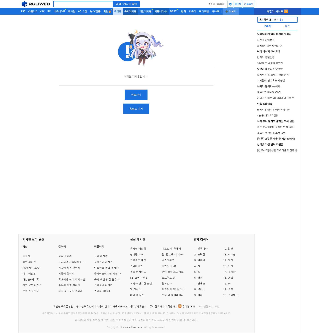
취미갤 (117, 11)
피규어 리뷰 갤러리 (69, 267)
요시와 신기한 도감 (141, 283)
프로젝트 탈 (168, 277)
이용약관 (102, 306)
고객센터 (170, 306)
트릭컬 (201, 254)
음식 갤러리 (65, 256)
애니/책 (216, 11)
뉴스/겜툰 (95, 11)
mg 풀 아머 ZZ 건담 (267, 115)
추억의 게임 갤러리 (69, 285)
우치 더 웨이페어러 (173, 295)
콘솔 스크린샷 (30, 291)
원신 (271, 19)
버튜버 (201, 260)
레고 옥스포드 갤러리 (70, 291)
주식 (230, 289)
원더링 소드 (136, 254)
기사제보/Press (118, 306)
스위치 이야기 (102, 291)
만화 (183, 11)
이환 (200, 295)
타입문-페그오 (31, 279)
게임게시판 (145, 11)
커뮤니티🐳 (160, 11)
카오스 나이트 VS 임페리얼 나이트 (275, 97)
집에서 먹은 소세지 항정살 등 (273, 74)
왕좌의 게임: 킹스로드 (173, 289)
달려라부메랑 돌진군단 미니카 (273, 109)
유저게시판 (130, 11)
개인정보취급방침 (63, 306)
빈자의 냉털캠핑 (266, 57)
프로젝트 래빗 (138, 260)
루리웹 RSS (189, 306)
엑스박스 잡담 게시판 (106, 267)
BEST (173, 11)
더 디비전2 (29, 273)
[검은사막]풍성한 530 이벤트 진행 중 (277, 150)
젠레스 (201, 283)
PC (49, 11)
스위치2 (32, 11)
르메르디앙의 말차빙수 (269, 45)
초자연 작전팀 (138, 248)
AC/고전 (82, 11)
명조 (200, 277)
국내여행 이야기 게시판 (71, 279)
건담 (230, 277)
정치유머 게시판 (103, 262)
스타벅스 (233, 295)
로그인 (248, 3)
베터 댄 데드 (137, 295)
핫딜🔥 (107, 11)
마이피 (212, 3)
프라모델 (204, 11)
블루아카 (203, 248)
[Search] (83, 4)
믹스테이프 (168, 260)
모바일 (71, 11)
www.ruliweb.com (133, 327)
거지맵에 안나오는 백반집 (271, 80)
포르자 (26, 256)
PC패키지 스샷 (31, 267)
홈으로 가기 (136, 108)
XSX (42, 11)
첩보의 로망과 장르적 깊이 (271, 132)
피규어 (192, 11)
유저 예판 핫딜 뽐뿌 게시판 (109, 279)
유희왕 (232, 271)
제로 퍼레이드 (138, 271)
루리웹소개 (156, 306)
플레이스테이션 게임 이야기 (110, 273)
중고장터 (221, 3)
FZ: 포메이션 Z (138, 277)
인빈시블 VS (169, 266)
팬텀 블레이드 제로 (173, 271)
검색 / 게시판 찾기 (126, 3)
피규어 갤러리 (66, 273)
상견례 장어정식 (266, 39)
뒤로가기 (136, 94)
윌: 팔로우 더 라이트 (173, 254)
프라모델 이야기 (103, 285)
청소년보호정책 (85, 306)
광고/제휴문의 (138, 306)
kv (229, 283)
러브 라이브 (29, 262)
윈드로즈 (167, 283)
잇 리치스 (135, 289)
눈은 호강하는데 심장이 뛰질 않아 (275, 127)
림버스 (201, 289)
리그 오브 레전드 (32, 285)
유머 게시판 (101, 256)
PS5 (23, 11)
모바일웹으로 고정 (208, 306)
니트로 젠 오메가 (171, 248)
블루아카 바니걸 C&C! (269, 92)
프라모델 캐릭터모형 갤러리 (74, 262)
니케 (230, 266)
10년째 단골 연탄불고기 (270, 63)
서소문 (232, 254)
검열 (230, 248)
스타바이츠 (136, 266)
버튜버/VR (59, 11)
